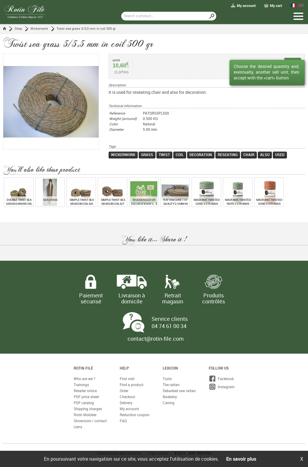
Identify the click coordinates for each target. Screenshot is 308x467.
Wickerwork (39, 28)
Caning (168, 402)
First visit (127, 378)
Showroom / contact (90, 420)
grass (147, 154)
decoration (200, 154)
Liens (78, 426)
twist (164, 154)
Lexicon (170, 368)
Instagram (221, 386)
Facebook (221, 378)
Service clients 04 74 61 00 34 (170, 322)
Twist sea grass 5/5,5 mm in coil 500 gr (86, 28)
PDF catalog (84, 402)
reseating (228, 154)
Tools (167, 378)
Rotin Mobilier (85, 414)
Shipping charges (88, 408)
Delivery (126, 402)
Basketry (170, 396)
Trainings (81, 384)
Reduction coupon (134, 414)
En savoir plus (241, 459)
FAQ (123, 420)
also (265, 154)
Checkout (127, 396)
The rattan (171, 384)
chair (248, 154)
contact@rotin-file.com (156, 339)
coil (180, 154)
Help (124, 368)
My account (129, 408)
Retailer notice (85, 390)
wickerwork (123, 154)
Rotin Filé (83, 368)
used (280, 154)
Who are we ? (84, 378)
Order (124, 390)
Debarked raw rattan (179, 390)
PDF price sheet (86, 396)
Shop (18, 28)
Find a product (131, 384)
